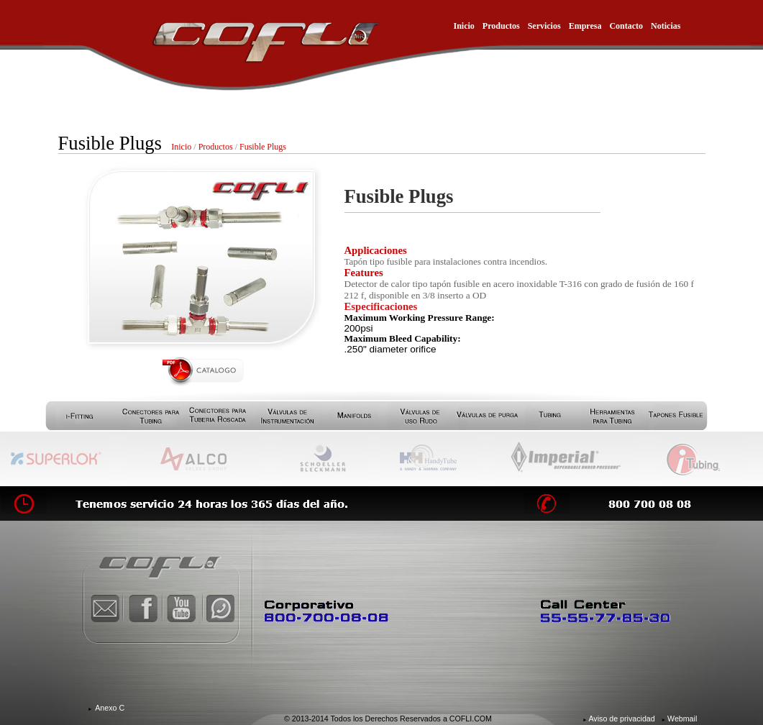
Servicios (544, 26)
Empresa (585, 26)
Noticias (665, 26)
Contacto (626, 26)
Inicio (464, 26)
